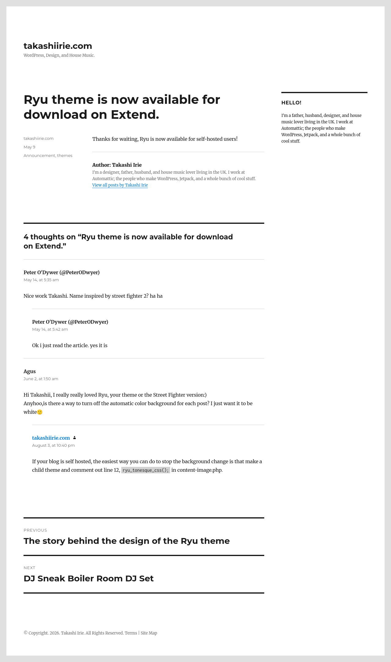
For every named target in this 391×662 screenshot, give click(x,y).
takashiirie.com (58, 46)
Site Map (149, 633)
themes (64, 155)
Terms (131, 633)
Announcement (39, 155)
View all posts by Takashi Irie (120, 185)
